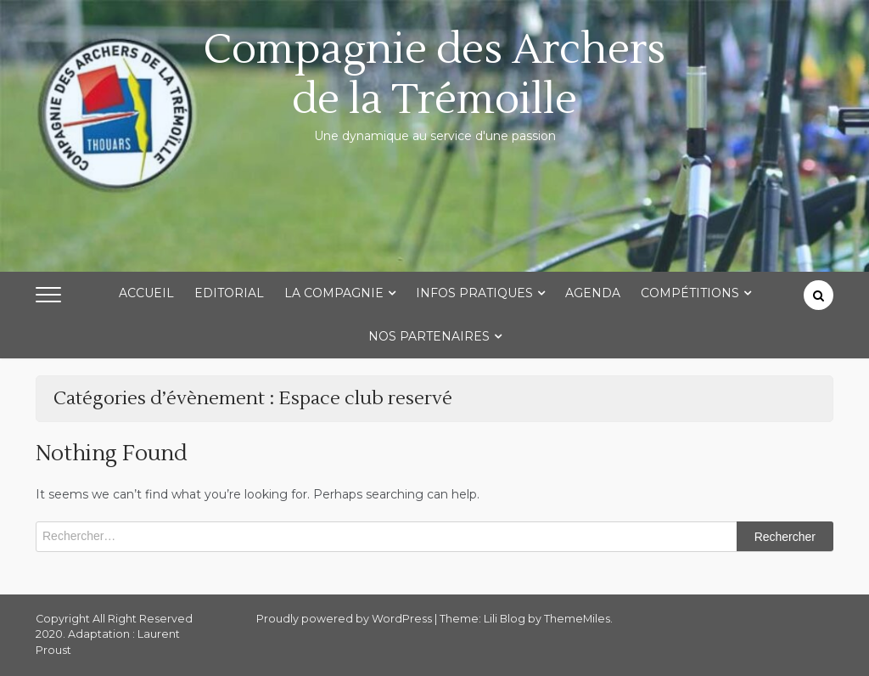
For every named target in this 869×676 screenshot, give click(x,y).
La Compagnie (334, 293)
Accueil (146, 293)
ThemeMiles (577, 618)
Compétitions (690, 293)
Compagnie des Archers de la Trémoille (434, 75)
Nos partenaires (429, 336)
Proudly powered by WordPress (345, 618)
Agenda (592, 293)
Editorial (229, 293)
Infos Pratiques (474, 293)
